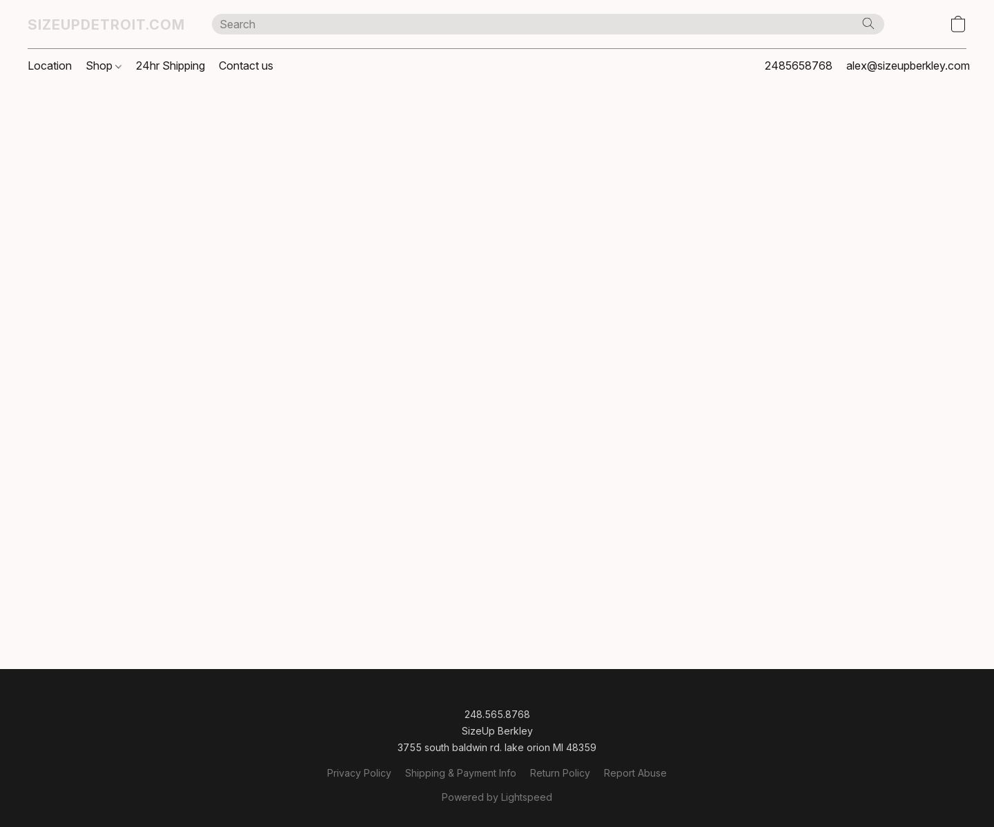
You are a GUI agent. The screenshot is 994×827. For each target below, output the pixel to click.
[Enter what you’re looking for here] (548, 24)
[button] (106, 24)
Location (50, 65)
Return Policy (560, 773)
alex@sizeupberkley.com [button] (908, 65)
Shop (103, 65)
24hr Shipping (170, 65)
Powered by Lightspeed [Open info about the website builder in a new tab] (497, 797)
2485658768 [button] (798, 65)
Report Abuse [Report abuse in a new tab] (635, 773)
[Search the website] (868, 23)
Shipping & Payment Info (460, 773)
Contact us (246, 65)
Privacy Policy (359, 773)
